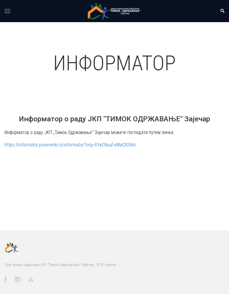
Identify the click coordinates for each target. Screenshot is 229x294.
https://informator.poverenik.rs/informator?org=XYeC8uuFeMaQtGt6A (70, 145)
